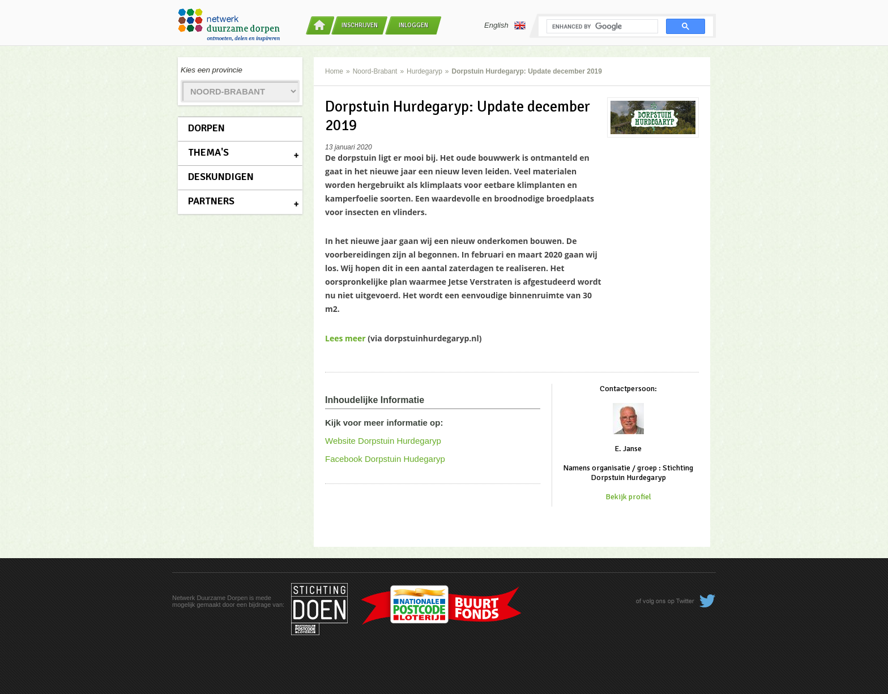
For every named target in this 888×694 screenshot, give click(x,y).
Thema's (208, 152)
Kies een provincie (211, 70)
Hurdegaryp (424, 71)
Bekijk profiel (628, 497)
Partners (211, 201)
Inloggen (413, 25)
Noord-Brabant (375, 71)
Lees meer (345, 338)
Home (334, 71)
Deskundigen (221, 176)
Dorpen (206, 128)
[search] (601, 27)
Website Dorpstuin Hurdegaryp (383, 440)
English (505, 25)
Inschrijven (359, 25)
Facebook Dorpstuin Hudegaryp (385, 459)
